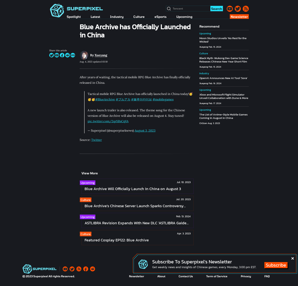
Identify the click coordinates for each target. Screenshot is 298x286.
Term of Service (216, 276)
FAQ (267, 276)
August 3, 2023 (145, 130)
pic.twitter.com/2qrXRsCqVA (108, 121)
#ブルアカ (123, 99)
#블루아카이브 (141, 99)
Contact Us (186, 276)
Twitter (96, 140)
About (161, 276)
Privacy (246, 276)
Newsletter (136, 276)
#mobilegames (163, 99)
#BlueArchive (105, 99)
